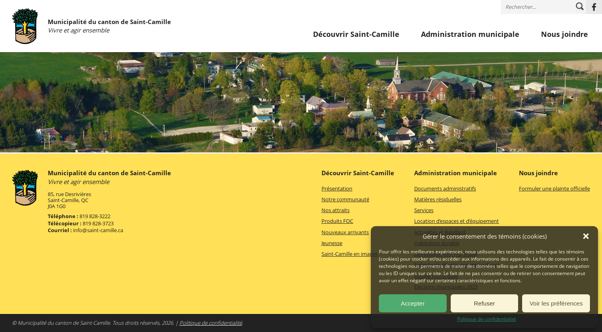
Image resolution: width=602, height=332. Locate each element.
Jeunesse (331, 243)
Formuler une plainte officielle (554, 188)
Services (423, 210)
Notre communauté (345, 199)
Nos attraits (335, 210)
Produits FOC (337, 221)
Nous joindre (564, 34)
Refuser (484, 303)
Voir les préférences (556, 303)
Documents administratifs (445, 188)
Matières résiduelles (438, 199)
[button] (586, 236)
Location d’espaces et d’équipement (456, 221)
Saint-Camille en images (349, 253)
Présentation (336, 188)
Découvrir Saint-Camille (356, 34)
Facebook (594, 7)
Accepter (413, 303)
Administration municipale (470, 34)
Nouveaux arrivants (345, 232)
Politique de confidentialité (486, 319)
